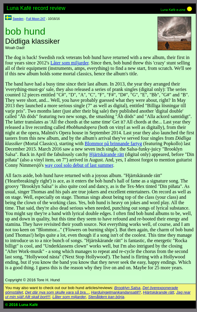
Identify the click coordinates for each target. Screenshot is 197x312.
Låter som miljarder (69, 62)
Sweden (18, 18)
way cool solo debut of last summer (79, 165)
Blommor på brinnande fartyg (113, 143)
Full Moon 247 (35, 18)
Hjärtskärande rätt (106, 154)
